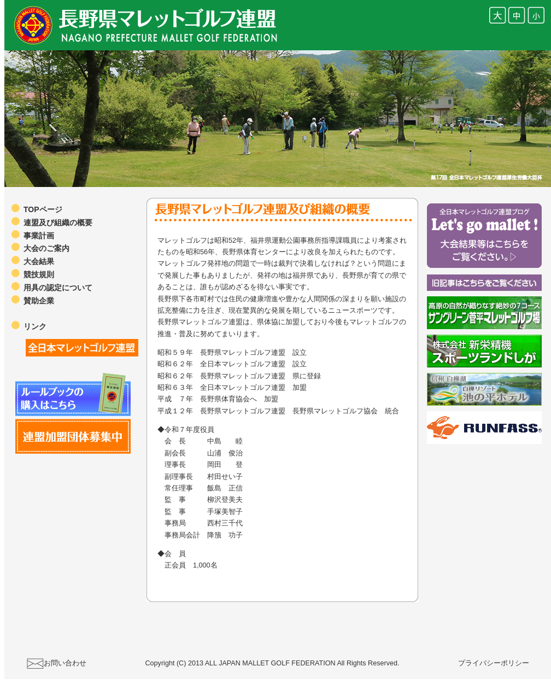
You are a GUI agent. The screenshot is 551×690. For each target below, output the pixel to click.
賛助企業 (39, 300)
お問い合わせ (65, 663)
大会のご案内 (46, 248)
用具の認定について (58, 287)
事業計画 (39, 235)
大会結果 (39, 261)
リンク (35, 326)
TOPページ (43, 209)
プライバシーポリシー (493, 663)
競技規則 (39, 274)
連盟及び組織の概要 (58, 222)
